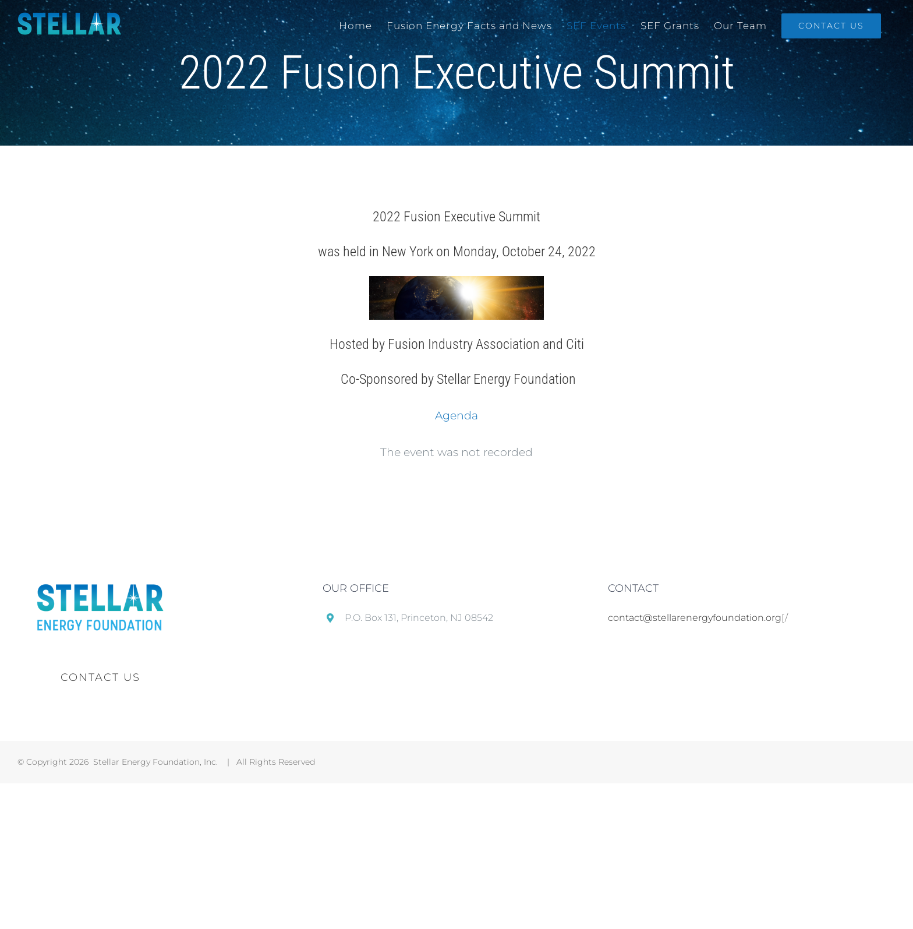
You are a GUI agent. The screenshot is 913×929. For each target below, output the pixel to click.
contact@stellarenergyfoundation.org (694, 617)
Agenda (456, 415)
